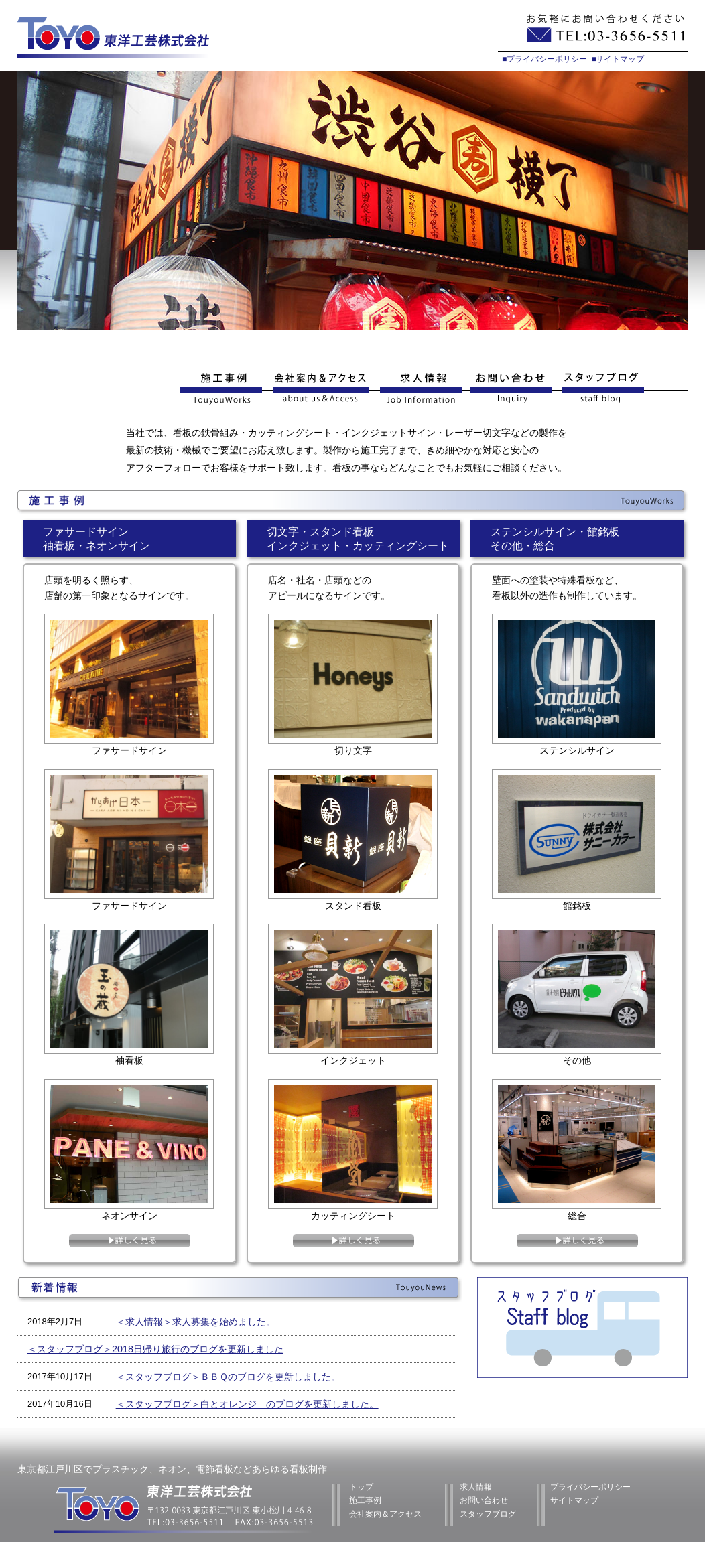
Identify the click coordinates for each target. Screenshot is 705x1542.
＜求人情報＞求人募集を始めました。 (195, 1321)
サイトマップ (574, 1500)
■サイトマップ (617, 59)
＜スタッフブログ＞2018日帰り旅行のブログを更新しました (155, 1349)
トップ (361, 1487)
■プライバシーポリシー (544, 59)
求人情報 (419, 389)
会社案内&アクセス (320, 389)
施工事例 (223, 389)
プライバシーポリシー (590, 1487)
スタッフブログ (623, 389)
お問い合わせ (512, 389)
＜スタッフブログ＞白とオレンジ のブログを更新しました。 (247, 1404)
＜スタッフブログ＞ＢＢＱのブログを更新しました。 (228, 1376)
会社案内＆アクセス (385, 1514)
